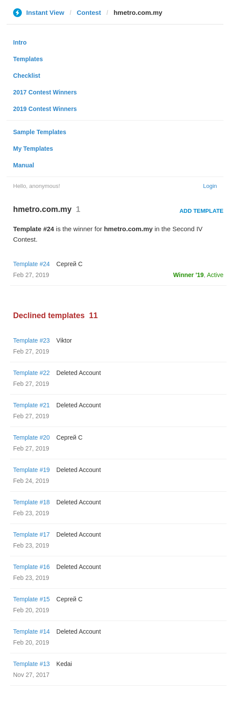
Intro (20, 42)
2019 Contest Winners (45, 108)
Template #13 (31, 663)
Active (215, 274)
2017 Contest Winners (45, 92)
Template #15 (31, 599)
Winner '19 (188, 274)
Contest (89, 12)
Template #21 (31, 405)
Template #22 (31, 372)
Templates (28, 59)
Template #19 (31, 469)
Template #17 (31, 534)
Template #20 (31, 437)
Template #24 (31, 263)
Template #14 (31, 631)
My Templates (33, 148)
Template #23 (31, 340)
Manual (23, 165)
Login (210, 186)
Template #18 (31, 502)
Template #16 (31, 566)
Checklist (26, 75)
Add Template (201, 211)
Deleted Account (78, 372)
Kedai (64, 663)
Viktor (64, 340)
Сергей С (69, 263)
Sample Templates (39, 131)
